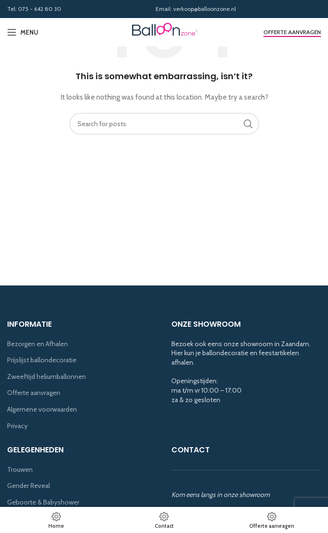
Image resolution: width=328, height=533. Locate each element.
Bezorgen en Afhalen (37, 344)
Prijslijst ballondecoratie (41, 360)
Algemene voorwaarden (42, 409)
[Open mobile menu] (22, 32)
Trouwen (20, 469)
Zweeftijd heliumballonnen (46, 376)
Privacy (17, 426)
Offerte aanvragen (292, 32)
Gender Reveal (28, 485)
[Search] (164, 124)
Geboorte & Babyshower (43, 502)
